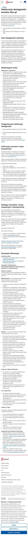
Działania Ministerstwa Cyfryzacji (16, 452)
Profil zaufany (4, 468)
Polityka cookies (5, 463)
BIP (2, 470)
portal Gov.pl (11, 25)
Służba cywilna (5, 465)
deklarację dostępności (8, 259)
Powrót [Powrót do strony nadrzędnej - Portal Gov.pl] (4, 7)
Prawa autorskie (5, 472)
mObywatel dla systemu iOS (10, 261)
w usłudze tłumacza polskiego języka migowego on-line (14, 445)
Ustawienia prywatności (7, 482)
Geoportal (3, 477)
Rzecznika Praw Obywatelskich (8, 247)
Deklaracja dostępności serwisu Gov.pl (10, 479)
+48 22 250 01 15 (12, 156)
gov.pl (5, 459)
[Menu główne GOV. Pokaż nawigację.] (2, 2)
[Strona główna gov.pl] (9, 2)
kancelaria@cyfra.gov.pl (13, 235)
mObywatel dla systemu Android (11, 257)
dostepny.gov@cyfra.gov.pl (17, 155)
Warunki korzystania (6, 475)
